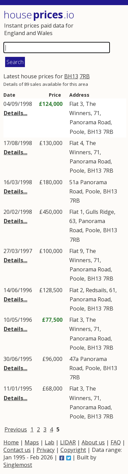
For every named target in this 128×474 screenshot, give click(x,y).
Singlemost (17, 465)
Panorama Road (90, 122)
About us (93, 442)
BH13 (71, 76)
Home (11, 442)
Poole (77, 132)
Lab (49, 442)
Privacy (46, 450)
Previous (15, 429)
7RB (85, 76)
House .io (38, 14)
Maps (32, 442)
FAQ (116, 442)
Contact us (17, 450)
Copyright (73, 450)
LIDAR (68, 442)
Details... (15, 113)
